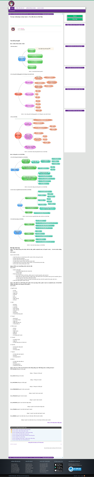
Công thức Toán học (14, 465)
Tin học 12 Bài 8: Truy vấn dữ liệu (18, 436)
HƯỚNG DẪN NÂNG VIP (19, 8)
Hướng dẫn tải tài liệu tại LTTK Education (36, 442)
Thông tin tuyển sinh (29, 465)
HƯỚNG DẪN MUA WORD (31, 8)
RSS (84, 475)
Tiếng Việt (75, 475)
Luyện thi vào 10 (43, 469)
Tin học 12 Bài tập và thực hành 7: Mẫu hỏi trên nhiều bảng (23, 438)
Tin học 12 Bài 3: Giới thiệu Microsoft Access (20, 433)
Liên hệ (79, 475)
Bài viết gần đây (12, 10)
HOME (12, 8)
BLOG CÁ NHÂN (41, 8)
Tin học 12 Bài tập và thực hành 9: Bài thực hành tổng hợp (23, 435)
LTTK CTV (22, 28)
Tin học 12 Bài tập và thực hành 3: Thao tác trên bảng (22, 432)
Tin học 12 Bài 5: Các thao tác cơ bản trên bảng (21, 429)
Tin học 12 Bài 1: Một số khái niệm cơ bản (20, 430)
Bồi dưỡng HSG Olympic (44, 470)
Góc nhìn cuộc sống (28, 470)
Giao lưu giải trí (28, 469)
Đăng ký (75, 16)
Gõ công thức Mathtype (15, 470)
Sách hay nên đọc (28, 466)
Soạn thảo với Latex (14, 466)
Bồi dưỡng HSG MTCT (44, 466)
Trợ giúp (82, 475)
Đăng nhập (75, 19)
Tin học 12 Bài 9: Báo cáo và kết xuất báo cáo (21, 439)
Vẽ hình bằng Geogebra (15, 469)
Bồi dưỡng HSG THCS (44, 465)
